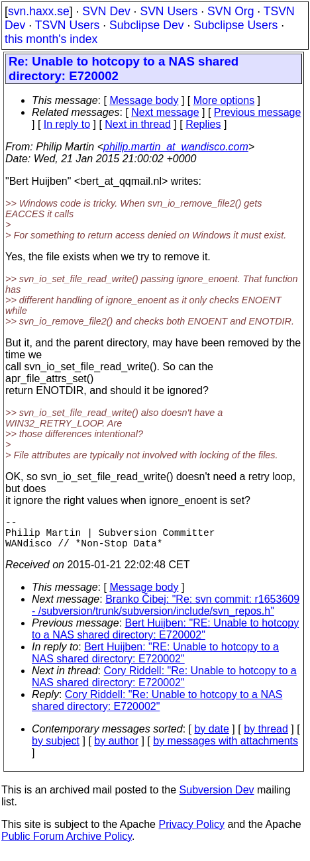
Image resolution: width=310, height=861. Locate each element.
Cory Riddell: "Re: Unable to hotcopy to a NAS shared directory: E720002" (164, 684)
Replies (203, 124)
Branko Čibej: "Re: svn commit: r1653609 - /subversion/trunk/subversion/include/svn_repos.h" (165, 613)
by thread (266, 736)
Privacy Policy (191, 832)
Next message (165, 112)
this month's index (51, 39)
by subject (55, 748)
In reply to (67, 124)
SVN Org (230, 11)
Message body (143, 100)
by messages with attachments (225, 748)
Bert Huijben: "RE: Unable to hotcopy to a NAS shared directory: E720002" (165, 636)
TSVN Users (67, 25)
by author (116, 748)
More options (224, 100)
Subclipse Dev (146, 25)
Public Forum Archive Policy (66, 844)
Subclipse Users (235, 25)
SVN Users (168, 11)
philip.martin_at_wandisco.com (175, 146)
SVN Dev (106, 11)
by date (211, 736)
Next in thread (138, 124)
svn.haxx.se (39, 11)
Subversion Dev (217, 797)
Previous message (257, 112)
